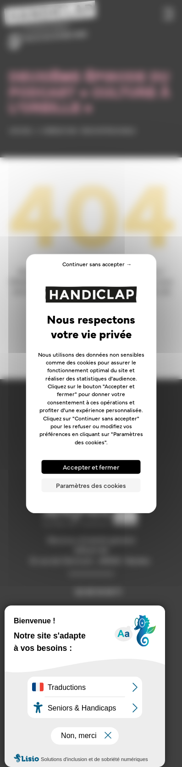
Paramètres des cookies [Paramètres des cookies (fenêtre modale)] (91, 485)
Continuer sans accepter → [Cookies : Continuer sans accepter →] (97, 264)
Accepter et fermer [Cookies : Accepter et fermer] (91, 466)
